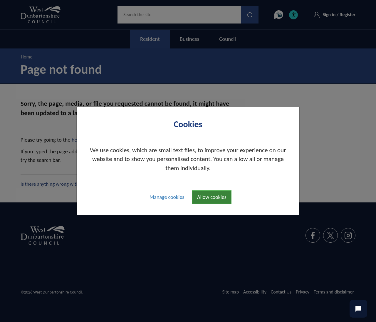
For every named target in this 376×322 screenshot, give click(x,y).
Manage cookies (167, 197)
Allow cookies (211, 197)
